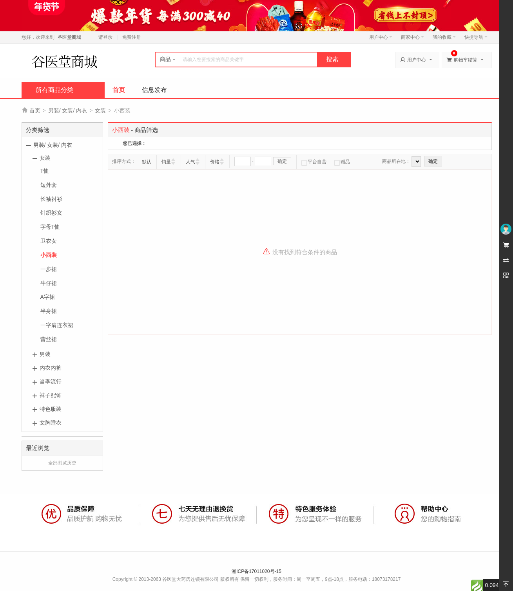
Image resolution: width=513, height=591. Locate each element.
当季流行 (51, 381)
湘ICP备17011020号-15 (256, 571)
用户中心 (380, 37)
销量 (166, 161)
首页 (118, 90)
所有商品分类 (54, 90)
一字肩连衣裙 (56, 325)
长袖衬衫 (51, 199)
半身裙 (48, 311)
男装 (45, 354)
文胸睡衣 (51, 422)
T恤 (44, 171)
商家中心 (412, 37)
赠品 (342, 161)
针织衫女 (51, 213)
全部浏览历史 (62, 463)
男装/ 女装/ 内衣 (67, 110)
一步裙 (48, 269)
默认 (146, 161)
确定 (282, 161)
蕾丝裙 (48, 339)
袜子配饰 (51, 395)
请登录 (105, 37)
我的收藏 (444, 37)
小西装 (48, 255)
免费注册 (131, 37)
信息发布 (154, 90)
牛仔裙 (48, 283)
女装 (100, 110)
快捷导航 (476, 37)
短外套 (48, 185)
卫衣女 (48, 241)
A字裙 (47, 297)
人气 (190, 161)
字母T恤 (50, 227)
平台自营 (313, 161)
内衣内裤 (51, 368)
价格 (214, 161)
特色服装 (51, 409)
